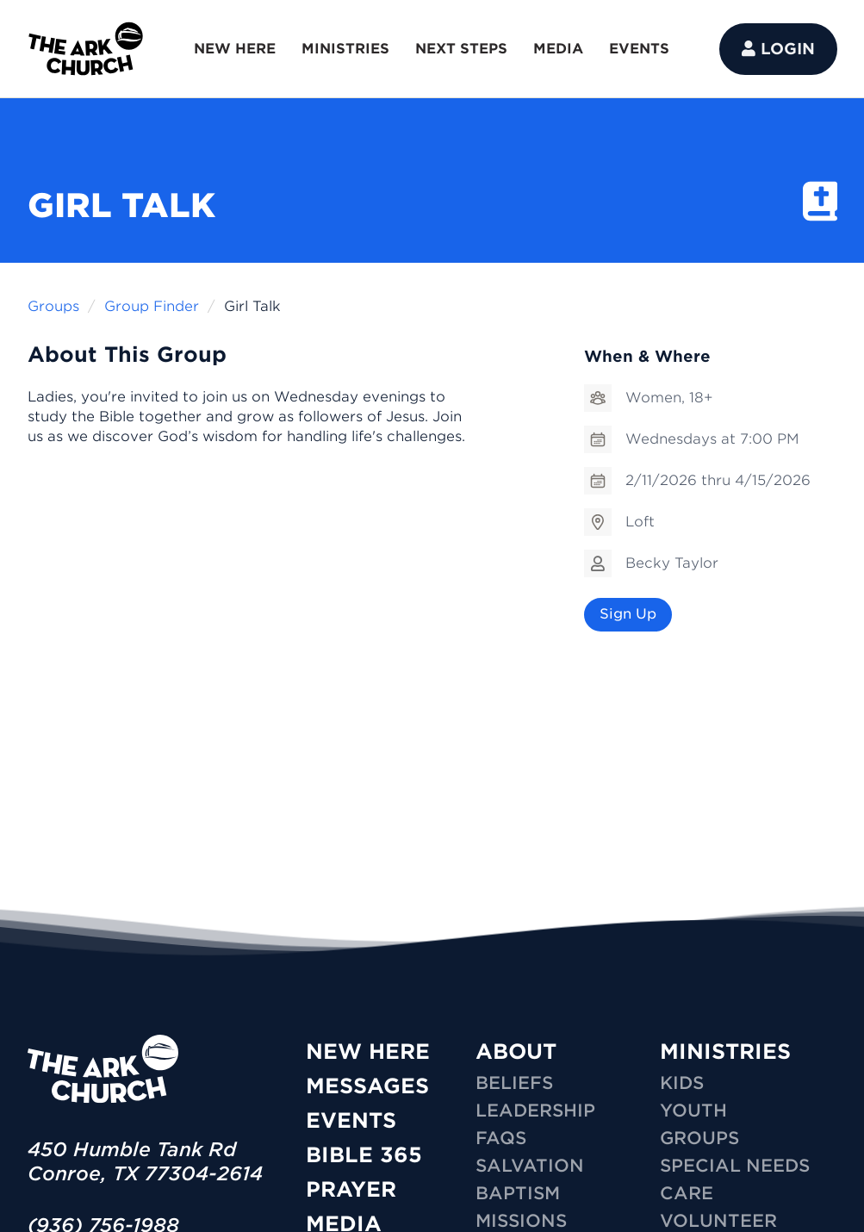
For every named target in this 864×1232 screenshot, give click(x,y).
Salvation (530, 1165)
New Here (368, 1051)
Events (351, 1120)
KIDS (682, 1083)
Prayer (351, 1189)
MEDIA (558, 48)
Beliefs (514, 1083)
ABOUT (516, 1051)
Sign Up (628, 614)
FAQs (501, 1138)
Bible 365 (364, 1154)
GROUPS (699, 1138)
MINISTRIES (345, 48)
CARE (686, 1193)
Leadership (535, 1110)
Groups (53, 306)
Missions (521, 1220)
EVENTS (639, 48)
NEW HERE (235, 48)
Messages (367, 1085)
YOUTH (693, 1110)
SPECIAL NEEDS (735, 1165)
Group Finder (151, 306)
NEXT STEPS (461, 48)
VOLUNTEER (718, 1220)
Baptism (518, 1193)
